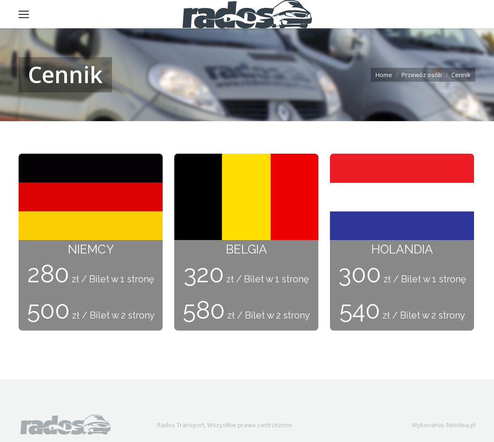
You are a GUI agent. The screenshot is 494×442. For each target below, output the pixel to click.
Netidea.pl (461, 425)
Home (383, 75)
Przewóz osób (422, 75)
